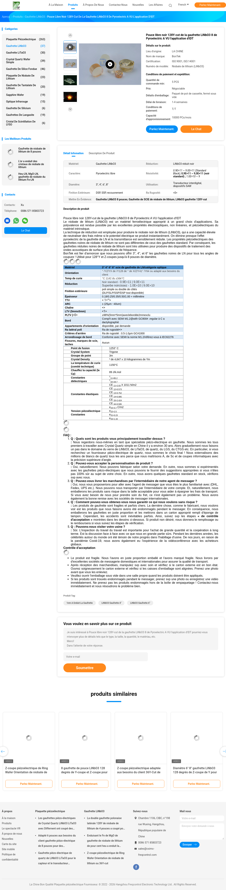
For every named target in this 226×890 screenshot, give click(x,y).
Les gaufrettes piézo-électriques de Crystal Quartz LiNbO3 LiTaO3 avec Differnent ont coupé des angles (57, 824)
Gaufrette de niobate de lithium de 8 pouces (32, 150)
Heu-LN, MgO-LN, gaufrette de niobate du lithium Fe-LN (31, 176)
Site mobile (8, 849)
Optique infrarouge (25, 101)
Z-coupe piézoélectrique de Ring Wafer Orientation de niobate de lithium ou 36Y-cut (26, 772)
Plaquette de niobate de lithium (25, 77)
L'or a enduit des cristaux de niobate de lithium (31, 164)
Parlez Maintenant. (210, 5)
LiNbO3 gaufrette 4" (111, 603)
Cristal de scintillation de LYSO (25, 123)
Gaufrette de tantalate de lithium (25, 87)
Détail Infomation (73, 153)
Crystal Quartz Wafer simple (25, 61)
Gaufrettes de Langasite (25, 115)
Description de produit (101, 153)
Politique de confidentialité (10, 857)
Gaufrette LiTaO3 (25, 52)
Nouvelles (7, 838)
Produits (6, 823)
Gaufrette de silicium (25, 108)
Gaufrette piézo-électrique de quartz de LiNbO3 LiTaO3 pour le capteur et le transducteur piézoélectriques (57, 858)
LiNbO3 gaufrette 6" (140, 603)
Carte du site (9, 844)
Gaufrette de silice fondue (25, 69)
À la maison (8, 818)
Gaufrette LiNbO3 (25, 46)
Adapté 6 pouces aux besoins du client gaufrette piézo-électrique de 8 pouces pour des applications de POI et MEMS (57, 841)
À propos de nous (12, 833)
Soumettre (84, 668)
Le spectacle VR (11, 828)
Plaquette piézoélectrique (25, 39)
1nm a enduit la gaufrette (80, 603)
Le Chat (25, 230)
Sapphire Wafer (25, 95)
